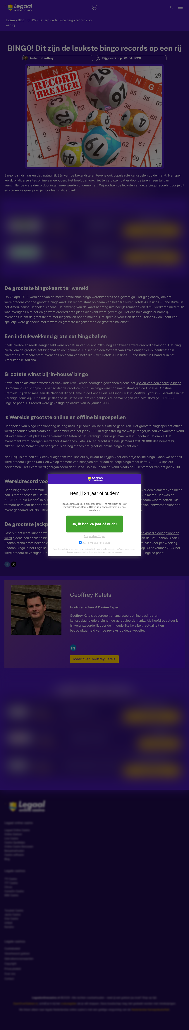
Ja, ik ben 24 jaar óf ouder (94, 524)
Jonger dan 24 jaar (94, 536)
